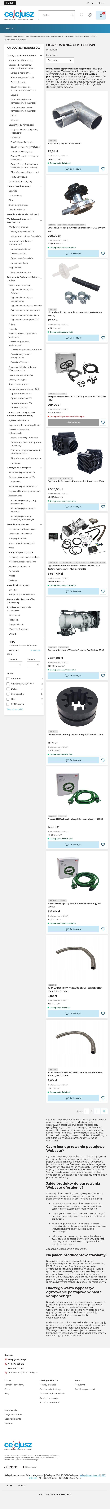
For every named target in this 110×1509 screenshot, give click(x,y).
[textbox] (60, 60)
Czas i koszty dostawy (50, 1402)
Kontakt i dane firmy (14, 1398)
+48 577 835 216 (16, 1381)
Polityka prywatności (85, 1402)
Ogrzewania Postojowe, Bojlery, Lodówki (80, 36)
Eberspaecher (17, 694)
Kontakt (10, 3)
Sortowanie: (52, 55)
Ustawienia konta (12, 1432)
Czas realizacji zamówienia (52, 1407)
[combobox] (90, 3)
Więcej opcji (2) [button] (15, 709)
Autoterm (16, 678)
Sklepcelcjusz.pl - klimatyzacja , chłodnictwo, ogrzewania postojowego (32, 36)
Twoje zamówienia (13, 1427)
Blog (6, 1407)
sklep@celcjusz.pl (17, 1372)
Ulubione (8, 1436)
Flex (13, 699)
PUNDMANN (17, 704)
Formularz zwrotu (48, 1415)
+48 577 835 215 (16, 1377)
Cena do (31, 659)
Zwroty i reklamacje (49, 1411)
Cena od (13, 659)
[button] (71, 15)
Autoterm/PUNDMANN (22, 684)
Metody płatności (48, 1398)
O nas (7, 1402)
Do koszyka (75, 170)
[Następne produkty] (97, 1124)
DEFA (14, 689)
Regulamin (80, 1398)
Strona (80, 1124)
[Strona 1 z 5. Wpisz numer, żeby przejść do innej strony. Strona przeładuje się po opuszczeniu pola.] (86, 1124)
